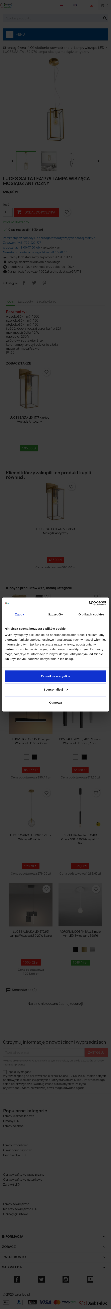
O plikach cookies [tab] (91, 614)
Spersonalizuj (55, 689)
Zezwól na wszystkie (55, 676)
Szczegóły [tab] (55, 614)
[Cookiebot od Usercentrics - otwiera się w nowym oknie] (88, 603)
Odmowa (55, 702)
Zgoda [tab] (19, 614)
